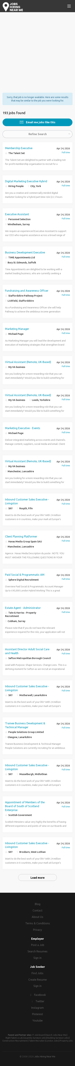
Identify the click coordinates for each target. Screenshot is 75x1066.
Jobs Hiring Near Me (44, 1056)
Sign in (37, 957)
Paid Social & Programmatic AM (24, 574)
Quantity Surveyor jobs (35, 1038)
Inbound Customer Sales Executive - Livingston (27, 501)
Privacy (37, 929)
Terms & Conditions (37, 923)
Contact (37, 910)
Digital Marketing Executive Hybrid (26, 181)
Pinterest (37, 1014)
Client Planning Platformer (21, 536)
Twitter (39, 1001)
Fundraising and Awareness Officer (26, 290)
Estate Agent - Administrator (23, 607)
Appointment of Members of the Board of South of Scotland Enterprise (25, 806)
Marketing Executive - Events (22, 428)
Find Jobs (37, 973)
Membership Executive (18, 148)
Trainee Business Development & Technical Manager (25, 725)
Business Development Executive (25, 252)
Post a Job (37, 944)
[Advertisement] (37, 49)
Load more (38, 877)
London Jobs (52, 1041)
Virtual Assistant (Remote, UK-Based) (28, 362)
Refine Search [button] (38, 134)
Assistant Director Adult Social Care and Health (27, 651)
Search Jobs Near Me (56, 1035)
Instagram (37, 1007)
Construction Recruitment (14, 1041)
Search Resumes (37, 951)
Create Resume (37, 979)
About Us (37, 916)
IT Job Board (38, 1035)
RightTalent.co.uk (14, 1038)
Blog (37, 904)
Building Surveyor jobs (57, 1038)
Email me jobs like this (40, 122)
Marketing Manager (17, 328)
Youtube (37, 1020)
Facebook (40, 994)
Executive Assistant (17, 214)
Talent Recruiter (36, 1041)
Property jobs (66, 1041)
